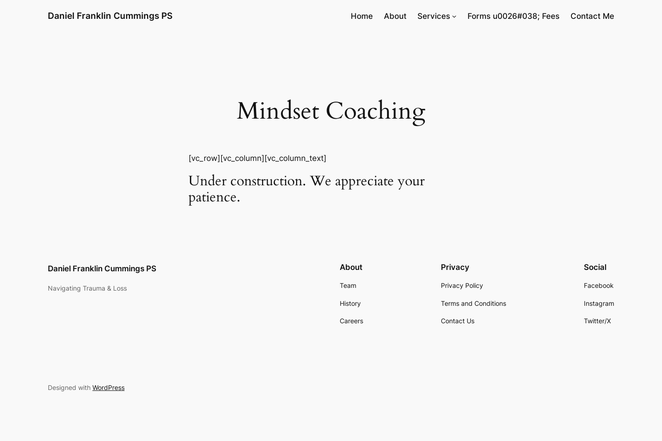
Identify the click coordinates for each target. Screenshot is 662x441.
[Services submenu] (454, 16)
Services (433, 16)
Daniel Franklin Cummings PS (110, 15)
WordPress (108, 387)
